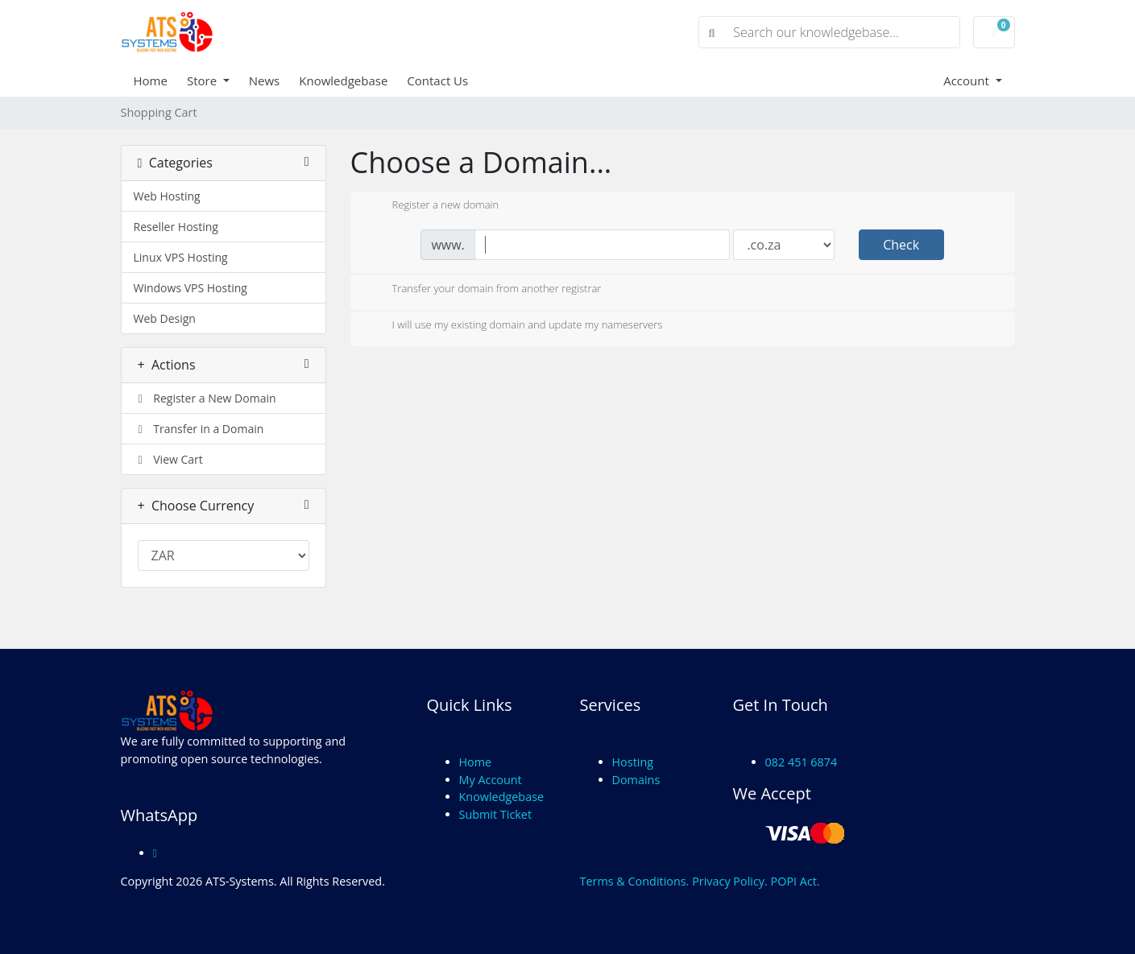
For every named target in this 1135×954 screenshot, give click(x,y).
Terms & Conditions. (635, 881)
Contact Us (437, 80)
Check (901, 245)
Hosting (633, 762)
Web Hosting (167, 196)
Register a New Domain (205, 398)
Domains (636, 779)
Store (203, 80)
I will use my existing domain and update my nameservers (515, 326)
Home (151, 80)
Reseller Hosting (176, 226)
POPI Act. (795, 881)
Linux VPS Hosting (181, 257)
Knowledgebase (343, 80)
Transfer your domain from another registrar (484, 290)
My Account (490, 779)
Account (967, 80)
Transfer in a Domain (199, 428)
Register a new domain (433, 206)
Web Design (165, 318)
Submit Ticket (495, 814)
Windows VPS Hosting (190, 287)
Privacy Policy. (730, 881)
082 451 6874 (801, 762)
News (264, 80)
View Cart (168, 459)
